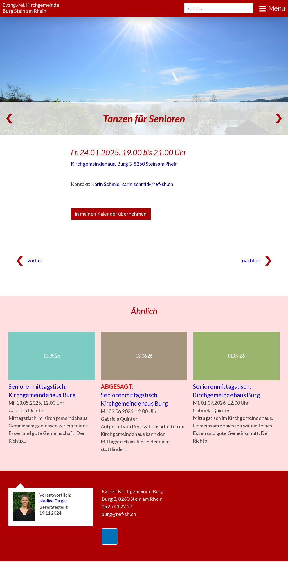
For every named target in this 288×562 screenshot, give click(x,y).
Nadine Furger (53, 501)
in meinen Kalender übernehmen (111, 214)
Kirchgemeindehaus (124, 164)
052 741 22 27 (117, 507)
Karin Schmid (105, 184)
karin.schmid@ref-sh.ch (147, 184)
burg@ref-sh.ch (119, 514)
